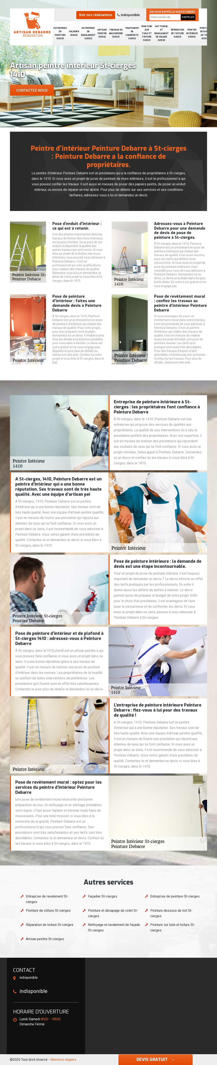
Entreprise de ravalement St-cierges (47, 899)
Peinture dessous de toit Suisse (205, 33)
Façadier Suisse (74, 33)
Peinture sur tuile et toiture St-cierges (172, 927)
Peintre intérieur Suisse (192, 33)
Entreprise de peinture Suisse (60, 33)
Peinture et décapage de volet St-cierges (113, 913)
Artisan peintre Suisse (102, 33)
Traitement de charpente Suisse (132, 33)
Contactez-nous (31, 90)
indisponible (128, 15)
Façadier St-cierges (102, 896)
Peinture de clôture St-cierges (48, 911)
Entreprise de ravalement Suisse (88, 33)
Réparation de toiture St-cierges (49, 925)
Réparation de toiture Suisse (177, 33)
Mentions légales (63, 1060)
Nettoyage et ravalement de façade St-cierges (114, 927)
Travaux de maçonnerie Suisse (116, 33)
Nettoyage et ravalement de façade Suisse (161, 33)
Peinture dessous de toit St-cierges (171, 913)
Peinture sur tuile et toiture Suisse (146, 33)
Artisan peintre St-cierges (45, 939)
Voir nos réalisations (95, 15)
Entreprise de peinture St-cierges (175, 896)
